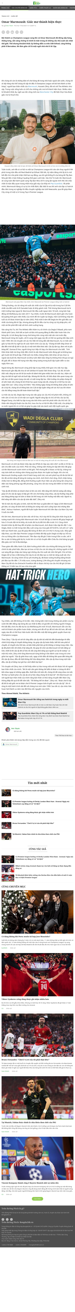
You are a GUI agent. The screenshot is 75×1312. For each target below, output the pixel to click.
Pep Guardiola (56, 183)
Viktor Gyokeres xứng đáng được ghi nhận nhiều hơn (33, 812)
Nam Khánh (5, 1071)
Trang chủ (5, 8)
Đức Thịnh (9, 26)
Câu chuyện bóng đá (19, 8)
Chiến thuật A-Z (45, 8)
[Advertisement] (37, 64)
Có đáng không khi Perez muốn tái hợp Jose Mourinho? (33, 791)
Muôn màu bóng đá (60, 8)
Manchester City (47, 92)
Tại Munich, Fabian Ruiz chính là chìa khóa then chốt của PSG (36, 834)
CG (2, 1008)
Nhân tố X (33, 8)
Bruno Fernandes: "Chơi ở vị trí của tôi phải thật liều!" (33, 823)
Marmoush (32, 86)
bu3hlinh (4, 948)
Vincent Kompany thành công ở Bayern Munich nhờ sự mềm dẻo (30, 1183)
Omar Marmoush (10, 744)
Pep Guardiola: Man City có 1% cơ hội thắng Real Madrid (42, 713)
